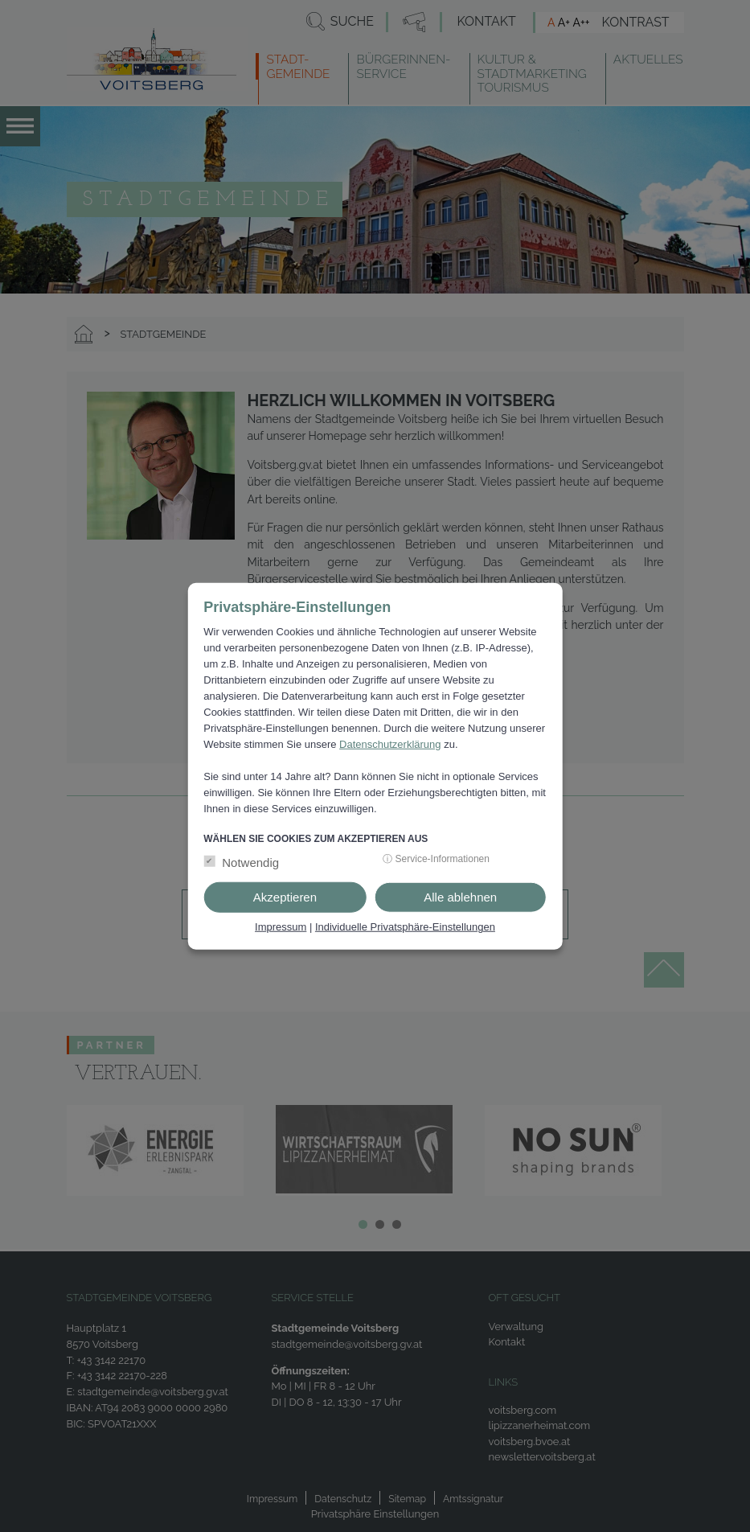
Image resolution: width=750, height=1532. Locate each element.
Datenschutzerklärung (390, 744)
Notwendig (250, 862)
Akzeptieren (285, 897)
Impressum (280, 927)
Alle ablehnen (460, 897)
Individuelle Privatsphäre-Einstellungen (405, 927)
